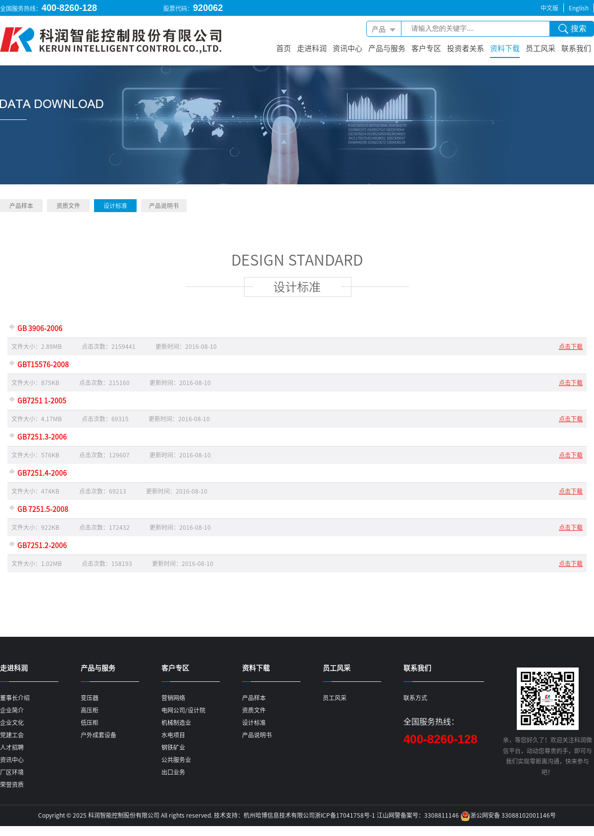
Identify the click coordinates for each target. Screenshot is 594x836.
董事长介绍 (15, 697)
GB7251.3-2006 (42, 437)
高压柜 (90, 710)
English (579, 7)
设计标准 (115, 205)
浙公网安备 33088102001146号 (513, 815)
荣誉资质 (12, 784)
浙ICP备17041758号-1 (345, 815)
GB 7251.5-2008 (42, 509)
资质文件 (68, 205)
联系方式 (415, 697)
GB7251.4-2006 (42, 473)
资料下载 (505, 48)
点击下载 (571, 346)
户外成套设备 (98, 734)
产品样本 (21, 205)
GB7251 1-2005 (41, 400)
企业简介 (12, 710)
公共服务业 (176, 759)
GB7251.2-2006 (42, 545)
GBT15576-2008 (43, 364)
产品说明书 (164, 205)
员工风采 (540, 48)
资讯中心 (347, 48)
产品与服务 (386, 48)
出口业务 (173, 772)
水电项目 (173, 734)
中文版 (549, 7)
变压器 (90, 697)
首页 (283, 48)
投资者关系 (465, 48)
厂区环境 (12, 772)
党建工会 (12, 734)
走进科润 (312, 48)
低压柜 (90, 722)
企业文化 (12, 722)
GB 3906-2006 (39, 328)
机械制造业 (176, 722)
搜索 (572, 30)
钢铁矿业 (173, 747)
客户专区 (426, 48)
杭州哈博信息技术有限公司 (279, 815)
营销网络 (173, 697)
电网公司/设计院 (183, 710)
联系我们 (576, 48)
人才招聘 (12, 747)
